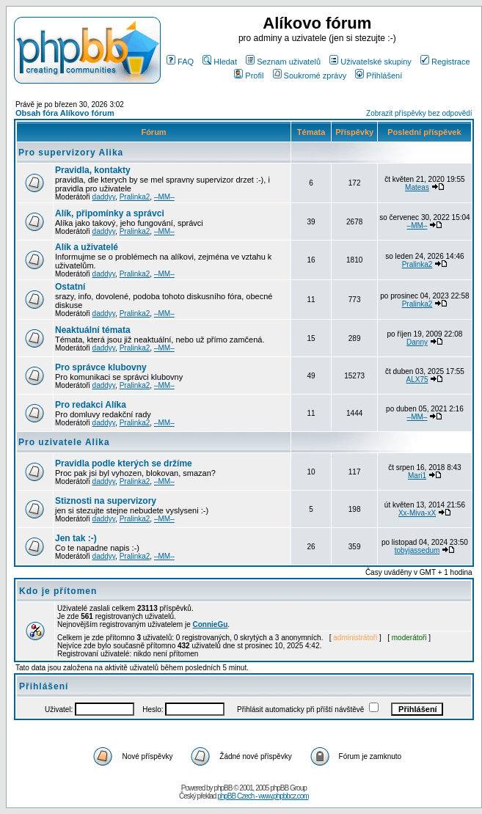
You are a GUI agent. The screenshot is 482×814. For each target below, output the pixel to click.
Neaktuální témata (93, 330)
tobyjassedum (417, 550)
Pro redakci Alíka (90, 405)
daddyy (104, 197)
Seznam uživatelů (283, 61)
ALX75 (417, 379)
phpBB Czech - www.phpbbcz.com (262, 796)
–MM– (164, 197)
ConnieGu (210, 624)
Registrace (445, 61)
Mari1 (417, 476)
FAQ (180, 61)
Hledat (219, 61)
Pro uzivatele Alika (64, 442)
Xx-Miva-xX (417, 513)
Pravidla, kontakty (93, 170)
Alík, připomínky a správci (109, 213)
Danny (417, 342)
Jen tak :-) (76, 538)
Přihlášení (378, 75)
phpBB (222, 788)
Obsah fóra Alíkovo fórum (64, 113)
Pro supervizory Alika (70, 152)
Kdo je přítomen (58, 591)
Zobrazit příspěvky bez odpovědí (419, 113)
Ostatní (70, 287)
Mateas (417, 187)
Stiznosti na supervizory (105, 501)
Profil (248, 75)
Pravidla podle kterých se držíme (123, 463)
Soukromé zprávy (310, 75)
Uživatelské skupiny (370, 61)
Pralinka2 (135, 197)
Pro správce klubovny (101, 367)
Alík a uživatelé (86, 247)
